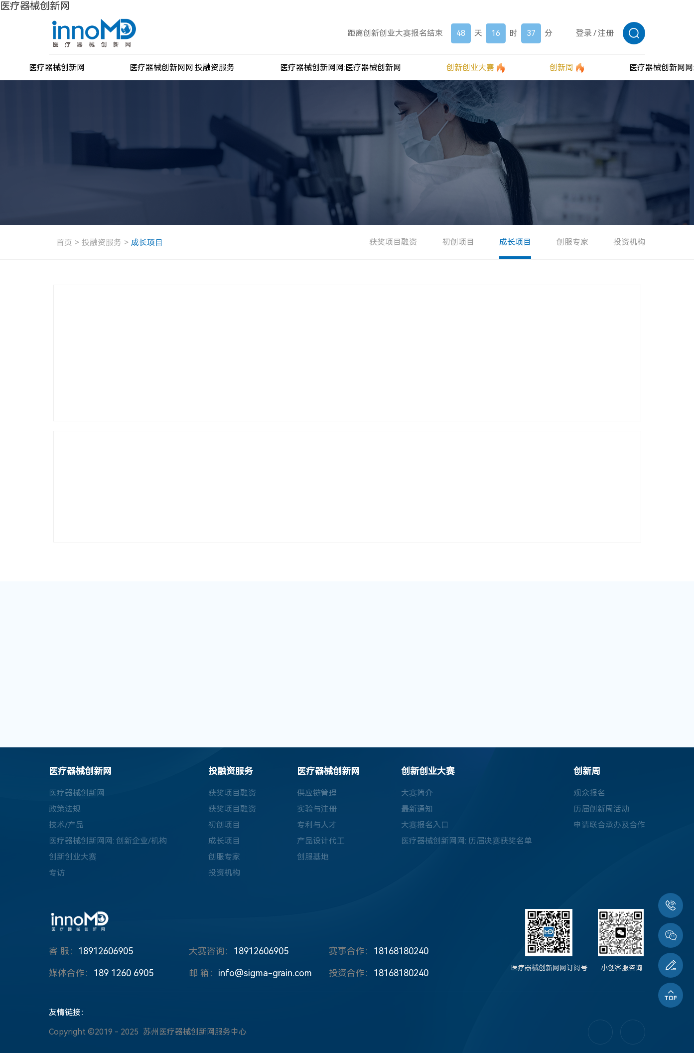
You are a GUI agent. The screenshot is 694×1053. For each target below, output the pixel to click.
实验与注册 (317, 809)
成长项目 (147, 242)
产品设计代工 (321, 841)
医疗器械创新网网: (182, 67)
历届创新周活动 (601, 809)
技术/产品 (66, 825)
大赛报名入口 (425, 825)
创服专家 (572, 242)
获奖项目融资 (393, 242)
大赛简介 (417, 793)
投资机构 (629, 242)
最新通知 (417, 809)
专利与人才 (317, 825)
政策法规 (65, 809)
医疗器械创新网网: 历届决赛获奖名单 (466, 841)
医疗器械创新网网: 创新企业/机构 (108, 841)
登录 (584, 33)
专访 (57, 873)
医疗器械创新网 (35, 6)
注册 (606, 33)
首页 (64, 242)
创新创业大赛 (73, 857)
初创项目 (459, 242)
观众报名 (589, 793)
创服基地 (313, 857)
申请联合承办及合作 (609, 825)
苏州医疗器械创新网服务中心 (195, 1032)
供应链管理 (317, 793)
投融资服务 (102, 242)
